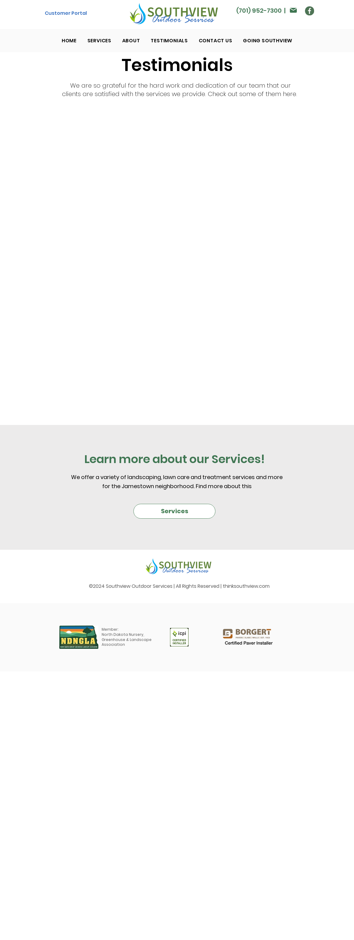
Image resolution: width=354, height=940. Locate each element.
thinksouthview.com (246, 586)
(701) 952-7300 (259, 10)
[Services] (174, 511)
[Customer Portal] (66, 13)
